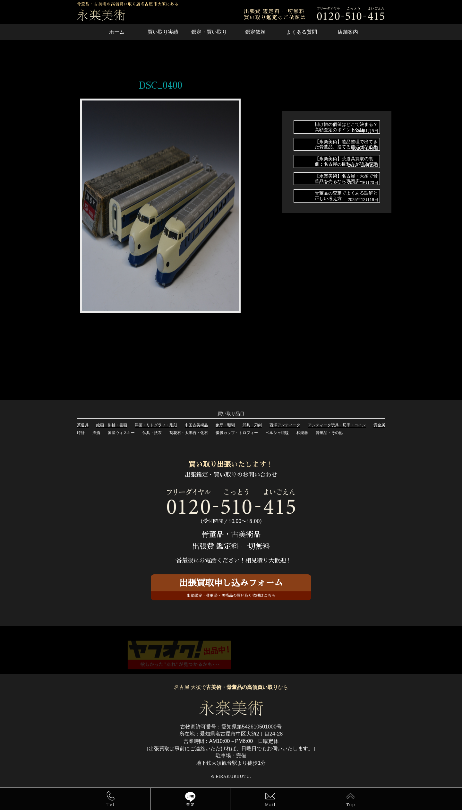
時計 (81, 433)
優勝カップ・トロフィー (237, 433)
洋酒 (96, 433)
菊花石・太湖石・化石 (188, 433)
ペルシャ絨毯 (277, 433)
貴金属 (379, 425)
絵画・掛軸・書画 (111, 425)
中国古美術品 (196, 425)
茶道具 (83, 425)
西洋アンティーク (285, 425)
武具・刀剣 (252, 425)
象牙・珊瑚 (225, 425)
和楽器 (302, 433)
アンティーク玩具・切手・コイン (337, 425)
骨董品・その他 (329, 433)
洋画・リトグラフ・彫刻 (156, 425)
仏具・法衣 (152, 433)
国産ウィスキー (121, 433)
